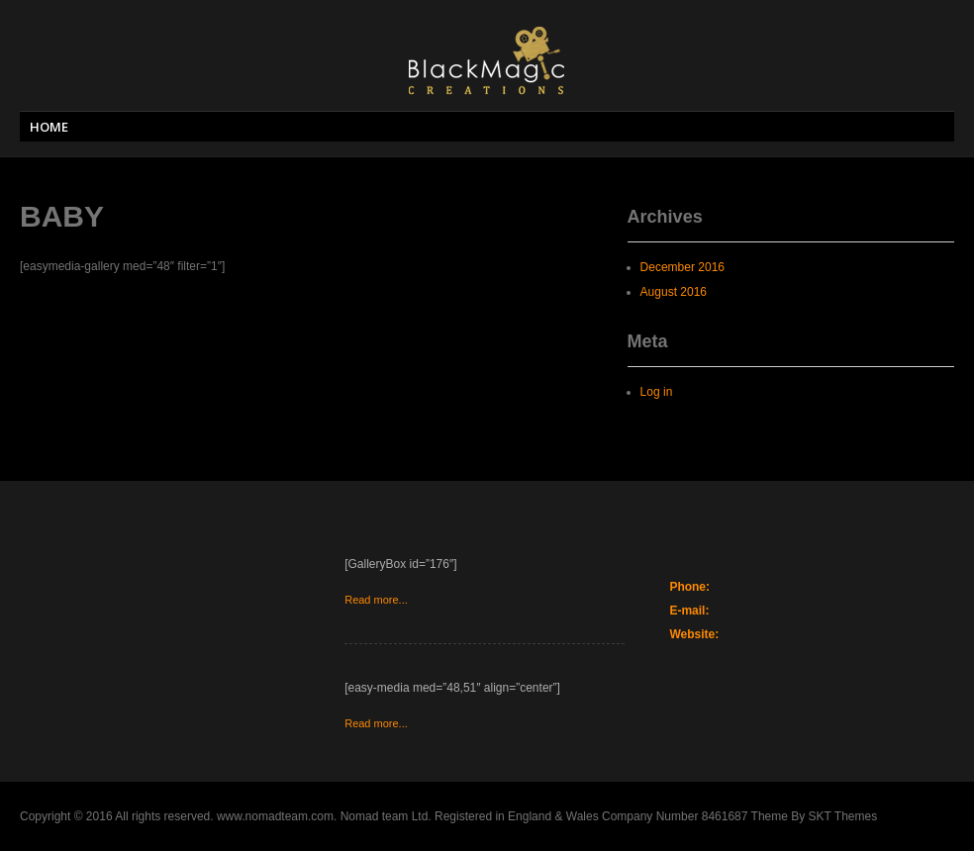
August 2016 (673, 292)
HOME (49, 127)
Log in (656, 392)
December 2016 (682, 267)
